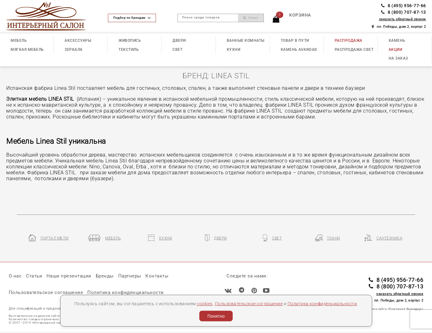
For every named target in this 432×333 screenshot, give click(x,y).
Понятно (216, 316)
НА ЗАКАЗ (398, 58)
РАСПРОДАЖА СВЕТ (354, 49)
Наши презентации (68, 276)
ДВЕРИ (179, 40)
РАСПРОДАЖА (348, 40)
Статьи (34, 276)
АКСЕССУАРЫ (78, 40)
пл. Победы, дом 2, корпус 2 (399, 27)
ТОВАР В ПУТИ (295, 40)
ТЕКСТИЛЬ (129, 49)
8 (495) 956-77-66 (403, 5)
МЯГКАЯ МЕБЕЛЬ (27, 49)
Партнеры (129, 276)
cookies (205, 303)
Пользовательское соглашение (249, 303)
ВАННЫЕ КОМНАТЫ (246, 40)
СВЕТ (177, 49)
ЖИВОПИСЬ (130, 40)
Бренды (105, 276)
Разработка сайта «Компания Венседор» (390, 309)
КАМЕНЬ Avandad (299, 49)
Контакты (156, 276)
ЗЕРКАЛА (74, 49)
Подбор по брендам (131, 17)
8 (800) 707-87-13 (403, 12)
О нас (15, 276)
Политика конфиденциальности (322, 303)
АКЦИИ (395, 49)
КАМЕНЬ (397, 40)
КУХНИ (233, 49)
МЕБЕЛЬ (19, 40)
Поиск (250, 17)
